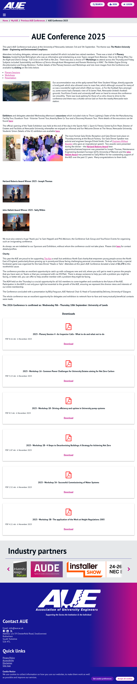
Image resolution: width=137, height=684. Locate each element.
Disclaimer (7, 663)
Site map (7, 665)
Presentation (10, 77)
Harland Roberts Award (97, 146)
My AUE (14, 20)
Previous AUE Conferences (33, 20)
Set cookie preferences (102, 678)
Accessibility (8, 660)
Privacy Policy (9, 657)
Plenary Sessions (12, 72)
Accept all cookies (125, 678)
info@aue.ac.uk (16, 628)
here (58, 131)
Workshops (10, 75)
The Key (47, 258)
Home (5, 20)
